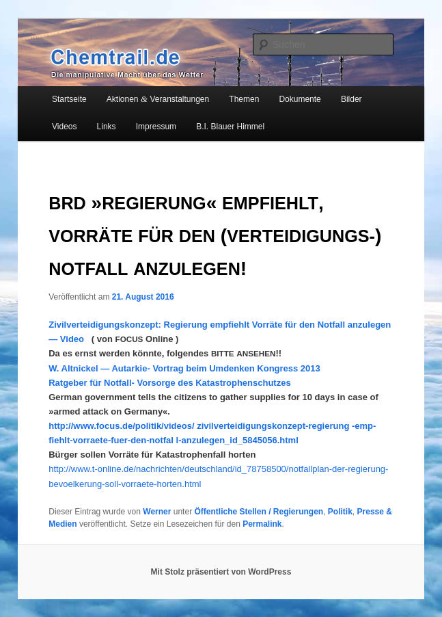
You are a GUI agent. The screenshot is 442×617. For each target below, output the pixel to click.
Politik (340, 511)
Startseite (69, 99)
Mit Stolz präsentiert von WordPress (221, 572)
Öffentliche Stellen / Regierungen (258, 511)
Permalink (262, 524)
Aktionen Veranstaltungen (158, 99)
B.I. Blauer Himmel (230, 126)
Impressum (156, 126)
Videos (64, 126)
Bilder (351, 99)
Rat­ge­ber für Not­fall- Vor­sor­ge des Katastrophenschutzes (169, 383)
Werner (157, 511)
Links (106, 126)
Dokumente (299, 99)
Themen (244, 99)
